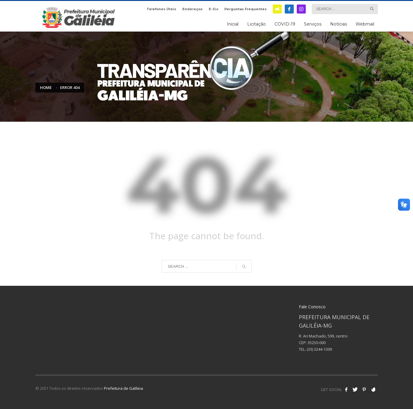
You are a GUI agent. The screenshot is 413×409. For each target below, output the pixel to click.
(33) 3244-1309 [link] (319, 349)
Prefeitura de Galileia (123, 388)
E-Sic (213, 9)
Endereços (192, 9)
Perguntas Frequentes (245, 9)
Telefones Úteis (161, 9)
